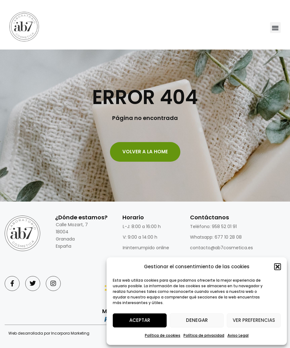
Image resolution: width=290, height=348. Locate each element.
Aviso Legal (238, 335)
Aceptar (139, 320)
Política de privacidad (203, 335)
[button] (277, 267)
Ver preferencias (254, 320)
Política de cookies (162, 335)
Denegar (197, 320)
